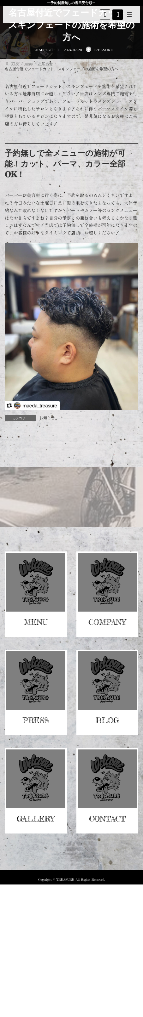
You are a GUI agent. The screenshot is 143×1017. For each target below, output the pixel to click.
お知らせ (47, 417)
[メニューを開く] (129, 14)
